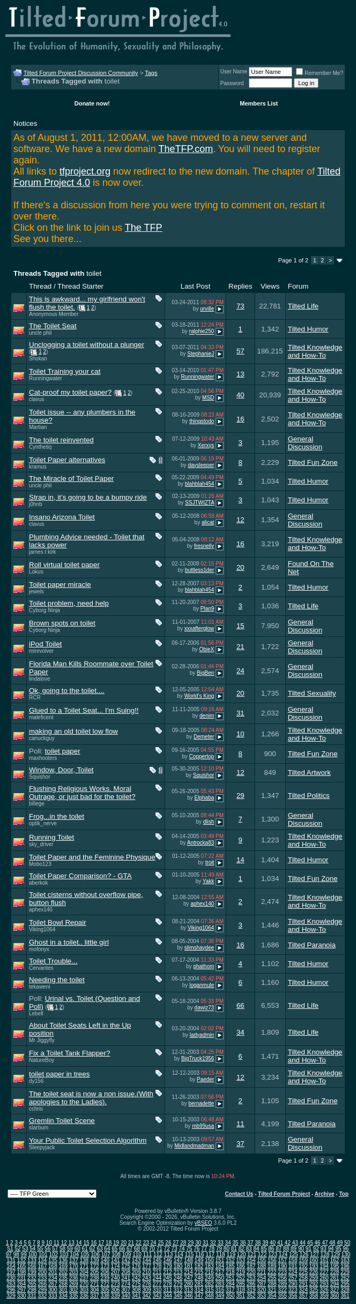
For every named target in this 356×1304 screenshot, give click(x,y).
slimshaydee (199, 948)
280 (188, 1284)
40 (240, 395)
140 (104, 1260)
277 (157, 1284)
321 (272, 1290)
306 (115, 1290)
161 (324, 1260)
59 (70, 1249)
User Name (234, 71)
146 (167, 1260)
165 (21, 1266)
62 (92, 1249)
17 (101, 1243)
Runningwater (45, 378)
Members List (259, 103)
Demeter (204, 737)
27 (176, 1243)
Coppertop (201, 756)
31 (240, 713)
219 (240, 1272)
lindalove (39, 679)
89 (293, 1249)
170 (73, 1266)
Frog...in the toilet (56, 816)
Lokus (36, 572)
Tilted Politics (309, 796)
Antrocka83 (200, 843)
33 (221, 1243)
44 (303, 1243)
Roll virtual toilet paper (64, 565)
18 (109, 1243)
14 (240, 860)
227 (324, 1272)
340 (125, 1296)
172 (94, 1266)
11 (240, 1124)
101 (43, 1254)
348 (209, 1296)
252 (240, 1278)
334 (63, 1296)
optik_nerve (43, 823)
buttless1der (199, 570)
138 (83, 1260)
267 (52, 1284)
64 (107, 1249)
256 (282, 1278)
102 (53, 1254)
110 (137, 1254)
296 (11, 1290)
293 (324, 1284)
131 (11, 1260)
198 (21, 1272)
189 (272, 1266)
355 (282, 1296)
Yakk (208, 881)
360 (334, 1296)
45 (310, 1243)
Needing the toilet (57, 980)
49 (340, 1243)
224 (293, 1272)
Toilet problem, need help (69, 603)
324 (303, 1290)
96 (345, 1249)
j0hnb (35, 504)
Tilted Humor (308, 329)
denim (206, 716)
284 (230, 1284)
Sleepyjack (42, 1147)
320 (261, 1290)
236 (73, 1278)
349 (220, 1296)
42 (288, 1243)
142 (125, 1260)
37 (240, 1144)
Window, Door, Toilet (61, 770)
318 (240, 1290)
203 (73, 1272)
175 (125, 1266)
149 (199, 1260)
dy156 (36, 1081)
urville (207, 309)
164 (11, 1266)
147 (178, 1260)
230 (11, 1278)
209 (136, 1272)
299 (42, 1290)
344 (167, 1296)
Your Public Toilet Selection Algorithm (87, 1140)
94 (331, 1249)
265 (31, 1284)
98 (16, 1254)
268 (63, 1284)
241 (125, 1278)
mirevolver (41, 651)
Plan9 (207, 609)
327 (334, 1290)
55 (40, 1249)
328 (345, 1290)
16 (240, 419)
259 (313, 1278)
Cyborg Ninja (44, 610)
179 (167, 1266)
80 (226, 1249)
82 (241, 1249)
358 (313, 1296)
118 (220, 1254)
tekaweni (39, 987)
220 (251, 1272)
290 (293, 1284)
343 (157, 1296)
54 (32, 1249)
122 (262, 1254)
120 (241, 1254)
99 (24, 1254)
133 (31, 1260)
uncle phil (40, 333)
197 (11, 1272)
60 (77, 1249)
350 (230, 1296)
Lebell (36, 1013)
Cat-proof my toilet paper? (70, 392)
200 (42, 1272)
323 (293, 1290)
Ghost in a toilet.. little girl (69, 942)
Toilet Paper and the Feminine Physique (92, 857)
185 (230, 1266)
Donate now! (92, 103)
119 (230, 1254)
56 (47, 1249)
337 (94, 1296)
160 (313, 1260)
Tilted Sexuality (312, 693)
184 (220, 1266)
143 (136, 1260)
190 (282, 1266)
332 (42, 1296)
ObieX (206, 649)
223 (282, 1272)
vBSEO (203, 1223)
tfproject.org (85, 171)
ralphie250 (201, 332)
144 (146, 1260)
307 (125, 1290)
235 (63, 1278)
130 (346, 1254)
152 (230, 1260)
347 (199, 1296)
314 (199, 1290)
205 (94, 1272)
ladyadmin (202, 1035)
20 (240, 567)
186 (240, 1266)
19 (116, 1243)
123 (272, 1254)
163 (345, 1260)
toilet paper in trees (59, 1074)
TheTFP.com (185, 149)
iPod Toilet (45, 644)
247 (188, 1278)
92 (316, 1249)
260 (324, 1278)
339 (115, 1296)
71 (159, 1249)
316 (220, 1290)
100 (32, 1254)
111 (147, 1254)
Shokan (38, 358)
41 (280, 1243)
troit (209, 862)
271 (94, 1284)
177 (146, 1266)
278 (167, 1284)
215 (199, 1272)
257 (293, 1278)
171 (83, 1266)
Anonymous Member (53, 314)
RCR (35, 697)
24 (240, 671)
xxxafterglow (199, 628)
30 (198, 1243)
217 (220, 1272)
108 (116, 1254)
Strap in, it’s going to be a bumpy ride (88, 497)
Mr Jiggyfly (42, 1040)
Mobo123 (40, 864)
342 (146, 1296)
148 (188, 1260)
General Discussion (305, 443)
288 (272, 1284)
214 (188, 1272)
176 (136, 1266)
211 (157, 1272)
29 (240, 796)
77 (204, 1249)
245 (167, 1278)
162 (334, 1260)
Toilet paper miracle (60, 585)
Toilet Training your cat (64, 371)
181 (188, 1266)
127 (314, 1254)
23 (146, 1243)
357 (303, 1296)
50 (347, 1243)
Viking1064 (42, 929)
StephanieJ (200, 354)
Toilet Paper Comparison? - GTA (80, 876)
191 (293, 1266)
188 (261, 1266)
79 (219, 1249)
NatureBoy (41, 1060)
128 (325, 1254)
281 (199, 1284)
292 (313, 1284)
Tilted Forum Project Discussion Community (81, 73)
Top (343, 1194)
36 (243, 1243)
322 (282, 1290)
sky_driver (41, 844)
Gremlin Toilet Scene (62, 1121)
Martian (38, 427)
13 (240, 374)
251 (230, 1278)
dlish (208, 822)
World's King (199, 696)
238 (94, 1278)
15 (240, 626)
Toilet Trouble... (53, 961)
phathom (203, 966)
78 (211, 1249)
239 (104, 1278)
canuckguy (42, 738)
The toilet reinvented (61, 440)
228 (334, 1272)
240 (115, 1278)
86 (271, 1249)
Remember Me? (319, 73)
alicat (208, 522)
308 (136, 1290)
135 (52, 1260)
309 (146, 1290)
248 (199, 1278)
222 (272, 1272)
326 (324, 1290)
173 (104, 1266)
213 (178, 1272)
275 (136, 1284)
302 (73, 1290)
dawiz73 (204, 1008)
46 (317, 1243)
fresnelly (204, 546)
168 (52, 1266)
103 (64, 1254)
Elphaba (204, 798)
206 (104, 1272)
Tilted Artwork (309, 772)
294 (334, 1284)
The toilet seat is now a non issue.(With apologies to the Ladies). (91, 1098)
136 (63, 1260)
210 (146, 1272)
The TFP (143, 227)
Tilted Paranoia (312, 945)
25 (161, 1243)
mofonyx (39, 949)
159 (303, 1260)
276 (146, 1284)
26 (168, 1243)
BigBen (205, 673)
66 (240, 1005)
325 (313, 1290)
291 (303, 1284)
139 (94, 1260)
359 (324, 1296)
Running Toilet (51, 837)
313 (188, 1290)
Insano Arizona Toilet (62, 517)
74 (181, 1249)
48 (332, 1243)
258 (303, 1278)
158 (293, 1260)
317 (230, 1290)
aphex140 (41, 910)
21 (240, 647)
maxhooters (43, 758)
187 (251, 1266)
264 (21, 1284)
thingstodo (201, 421)
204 (83, 1272)
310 (157, 1290)
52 (17, 1249)
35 (236, 1243)
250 (220, 1278)
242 (136, 1278)
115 (189, 1254)
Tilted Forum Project (284, 1194)
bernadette (201, 1103)
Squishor (39, 777)
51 (10, 1249)
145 (157, 1260)
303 (83, 1290)
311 (167, 1290)
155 (261, 1260)
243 (146, 1278)
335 (73, 1296)
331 (31, 1296)
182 (199, 1266)
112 (157, 1254)
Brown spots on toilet (62, 623)
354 (272, 1296)
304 (94, 1290)
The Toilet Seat (53, 326)
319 (251, 1290)
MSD (208, 398)
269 (73, 1284)
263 (11, 1284)
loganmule (201, 985)
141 (115, 1260)
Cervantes (41, 968)
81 (234, 1249)
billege (36, 803)
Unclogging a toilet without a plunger (86, 345)
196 (345, 1266)
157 (282, 1260)
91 (309, 1249)
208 (125, 1272)
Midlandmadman (194, 1146)
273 (115, 1284)
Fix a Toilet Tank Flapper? (69, 1053)
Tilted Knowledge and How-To (315, 351)
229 (345, 1272)
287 (261, 1284)
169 (63, 1266)
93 (324, 1249)
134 (42, 1260)
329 (11, 1296)
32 (213, 1243)
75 (189, 1249)
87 (278, 1249)
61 (85, 1249)
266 (42, 1284)
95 (338, 1249)
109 (126, 1254)
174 (115, 1266)
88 (286, 1249)
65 (114, 1249)
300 (52, 1290)
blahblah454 (199, 484)
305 (104, 1290)
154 (251, 1260)
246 (178, 1278)
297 (21, 1290)
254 (261, 1278)
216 (209, 1272)
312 (178, 1290)
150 (209, 1260)
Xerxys (206, 445)
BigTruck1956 (197, 1058)
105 (85, 1254)
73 (240, 306)
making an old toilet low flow (73, 731)
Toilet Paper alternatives (67, 460)
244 (157, 1278)
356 (293, 1296)
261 (334, 1278)
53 (25, 1249)
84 (256, 1249)
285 (240, 1284)
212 (167, 1272)
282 (209, 1284)
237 (83, 1278)
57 (240, 351)
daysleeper (201, 465)
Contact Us (239, 1194)
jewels (36, 591)
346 (188, 1296)
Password (232, 83)
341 (136, 1296)
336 (83, 1296)
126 (304, 1254)
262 (345, 1278)
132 (21, 1260)
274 (125, 1284)
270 (83, 1284)
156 (272, 1260)
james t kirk (42, 552)
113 (168, 1254)
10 (240, 734)
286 (251, 1284)
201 (52, 1272)
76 (196, 1249)
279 (178, 1284)
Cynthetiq (40, 447)
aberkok (38, 883)
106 (95, 1254)
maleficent (41, 717)
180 (178, 1266)
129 (335, 1254)
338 (104, 1296)
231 (21, 1278)
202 (63, 1272)
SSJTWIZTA (199, 503)
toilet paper (62, 751)
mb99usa (203, 1126)
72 (167, 1249)
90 (301, 1249)
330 (21, 1296)
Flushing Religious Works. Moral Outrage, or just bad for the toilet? (82, 793)
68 (137, 1249)
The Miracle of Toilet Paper (71, 478)
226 (313, 1272)
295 (345, 1284)
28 (183, 1243)
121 (251, 1254)
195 (334, 1266)
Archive (325, 1194)
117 (209, 1254)
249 (209, 1278)
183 (209, 1266)
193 (313, 1266)
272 (104, 1284)
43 (295, 1243)
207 (115, 1272)
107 (105, 1254)
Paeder (205, 1079)
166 (31, 1266)
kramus (38, 467)
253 (251, 1278)
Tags (151, 73)
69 (144, 1249)
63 (99, 1249)
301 (63, 1290)
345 (178, 1296)
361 (345, 1296)
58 (62, 1249)
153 (240, 1260)
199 (31, 1272)
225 (303, 1272)
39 (265, 1243)
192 (303, 1266)
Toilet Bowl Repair (57, 922)
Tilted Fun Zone (313, 462)
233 (42, 1278)
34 (240, 1032)
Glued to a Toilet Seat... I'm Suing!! (84, 710)
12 (240, 520)
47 (325, 1243)
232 (31, 1278)
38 (258, 1243)
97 (9, 1254)
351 (240, 1296)
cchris (36, 1109)
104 (74, 1254)
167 (42, 1266)
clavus (36, 399)
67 (129, 1249)
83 (249, 1249)
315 (209, 1290)
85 (263, 1249)
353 (261, 1296)
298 (31, 1290)
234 (52, 1278)
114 (178, 1254)
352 (251, 1296)
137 (73, 1260)
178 (157, 1266)
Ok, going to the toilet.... (67, 691)
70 (152, 1249)
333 (52, 1296)
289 (282, 1284)
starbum (38, 1127)
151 (220, 1260)
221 (261, 1272)
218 (230, 1272)
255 (272, 1278)
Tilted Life (303, 306)
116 (199, 1254)
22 (139, 1243)
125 (293, 1254)
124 (283, 1254)
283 (220, 1284)
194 (324, 1266)
